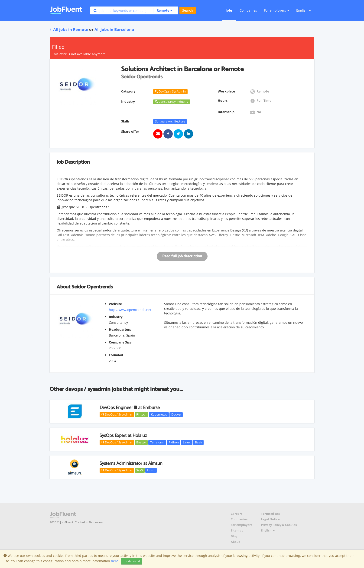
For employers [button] (276, 10)
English (303, 10)
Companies (248, 10)
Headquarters (120, 329)
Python (174, 442)
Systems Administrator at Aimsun (131, 463)
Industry (116, 316)
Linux (187, 442)
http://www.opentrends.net (130, 309)
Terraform (157, 442)
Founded (116, 355)
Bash (198, 442)
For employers (241, 525)
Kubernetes (159, 414)
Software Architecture (170, 121)
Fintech (141, 414)
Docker (176, 414)
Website (115, 304)
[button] (162, 10)
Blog (234, 536)
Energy (141, 442)
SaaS (139, 470)
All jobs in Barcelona (114, 29)
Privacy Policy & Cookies (279, 525)
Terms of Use (270, 514)
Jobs (229, 10)
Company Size (120, 342)
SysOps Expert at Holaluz (123, 435)
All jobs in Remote (69, 29)
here (114, 561)
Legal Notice (270, 519)
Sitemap (237, 530)
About (235, 542)
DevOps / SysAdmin (116, 414)
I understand (132, 561)
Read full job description (182, 256)
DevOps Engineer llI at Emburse (130, 408)
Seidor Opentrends (92, 287)
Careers (236, 514)
